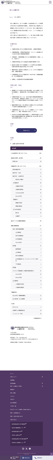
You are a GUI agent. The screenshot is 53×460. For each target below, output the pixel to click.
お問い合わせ (13, 419)
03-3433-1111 (23, 337)
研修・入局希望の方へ (15, 413)
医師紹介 (12, 389)
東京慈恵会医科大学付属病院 (18, 424)
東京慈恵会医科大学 (16, 431)
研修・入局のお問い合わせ (16, 416)
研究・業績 (12, 393)
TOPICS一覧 (13, 406)
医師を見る (26, 130)
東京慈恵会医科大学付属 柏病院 (19, 439)
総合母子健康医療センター (18, 427)
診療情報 (12, 380)
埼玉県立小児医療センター (18, 442)
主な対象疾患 (13, 402)
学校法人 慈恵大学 (16, 435)
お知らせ (12, 399)
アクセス (12, 396)
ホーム (11, 373)
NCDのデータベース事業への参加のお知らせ (20, 409)
